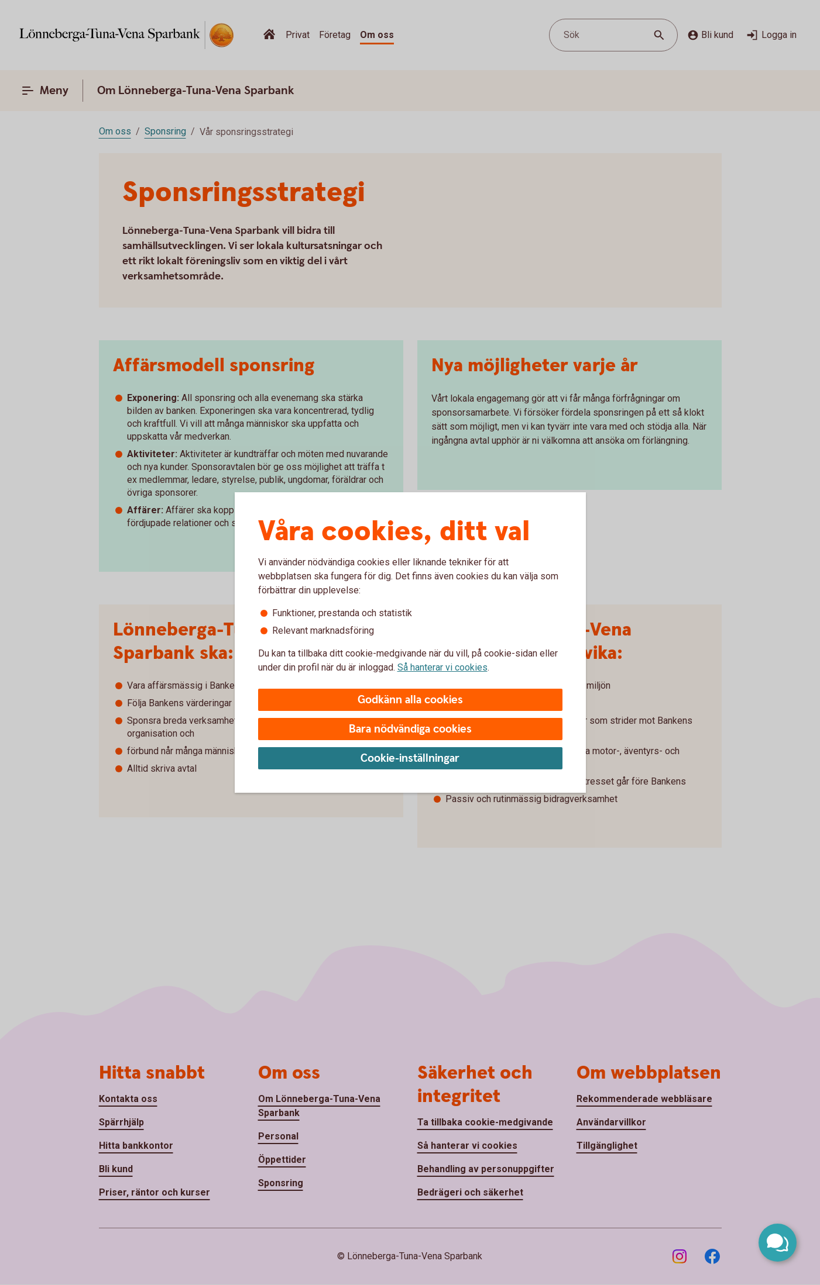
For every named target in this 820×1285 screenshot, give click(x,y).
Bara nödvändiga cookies (410, 729)
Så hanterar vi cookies (442, 667)
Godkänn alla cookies (410, 700)
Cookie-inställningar (410, 758)
